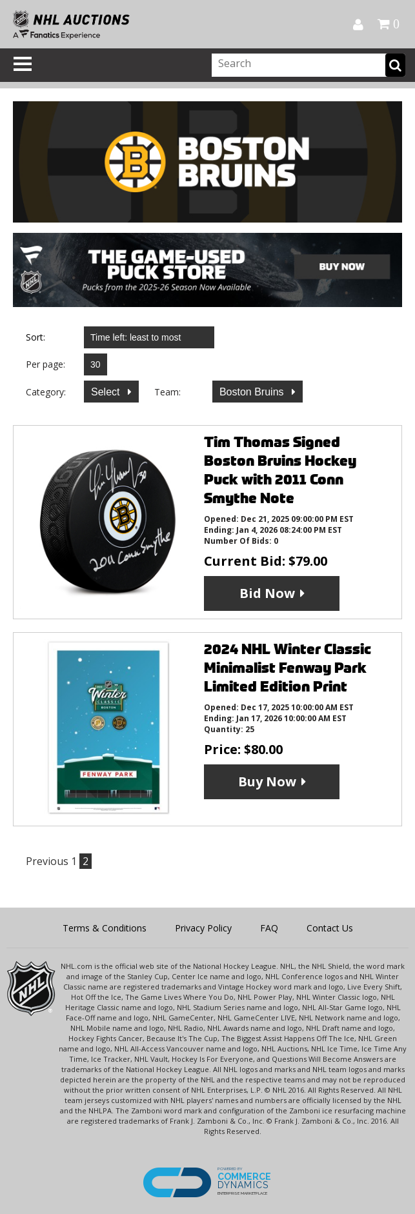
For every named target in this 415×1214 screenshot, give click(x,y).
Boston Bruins (253, 391)
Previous (47, 861)
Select (107, 391)
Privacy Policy (203, 928)
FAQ (269, 928)
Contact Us (330, 928)
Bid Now (267, 593)
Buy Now (267, 781)
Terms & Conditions (105, 928)
